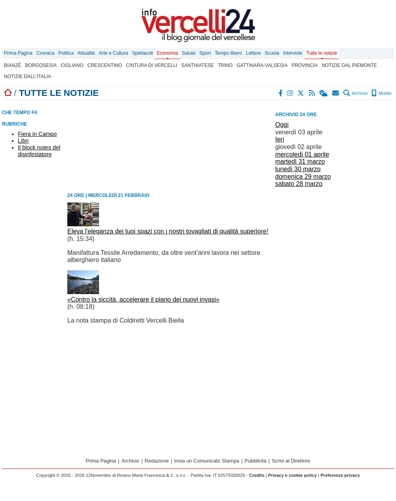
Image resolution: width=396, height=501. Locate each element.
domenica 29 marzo (303, 176)
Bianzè (12, 65)
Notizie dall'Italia (27, 76)
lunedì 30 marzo (298, 169)
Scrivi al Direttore (291, 461)
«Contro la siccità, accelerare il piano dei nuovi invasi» (143, 299)
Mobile (381, 93)
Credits (257, 475)
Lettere (253, 53)
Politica (66, 53)
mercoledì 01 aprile (302, 154)
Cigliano (72, 65)
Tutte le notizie (322, 53)
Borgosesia (41, 65)
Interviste (293, 53)
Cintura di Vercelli (151, 65)
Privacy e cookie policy (292, 475)
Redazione (157, 461)
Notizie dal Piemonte (349, 65)
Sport (205, 53)
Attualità (86, 53)
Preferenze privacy (340, 475)
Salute (189, 53)
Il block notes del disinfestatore (39, 150)
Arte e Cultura (113, 53)
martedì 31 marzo (300, 161)
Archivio (355, 93)
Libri (23, 141)
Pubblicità (255, 461)
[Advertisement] (334, 237)
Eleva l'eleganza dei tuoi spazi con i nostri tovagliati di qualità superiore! (167, 231)
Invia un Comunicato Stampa (206, 461)
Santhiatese (197, 65)
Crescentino (105, 65)
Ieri (279, 139)
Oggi (282, 124)
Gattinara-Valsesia (261, 65)
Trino (225, 65)
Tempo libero (228, 53)
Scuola (272, 53)
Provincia (304, 65)
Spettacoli (142, 53)
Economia (167, 53)
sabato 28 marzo (298, 183)
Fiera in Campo (37, 134)
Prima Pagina (18, 53)
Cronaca (45, 53)
